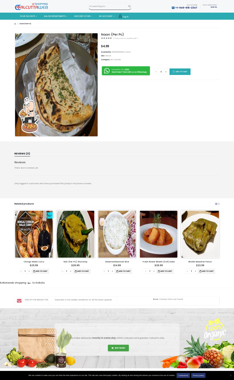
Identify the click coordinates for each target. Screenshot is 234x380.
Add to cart (181, 71)
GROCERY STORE (80, 16)
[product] (34, 234)
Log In (124, 16)
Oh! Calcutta (115, 59)
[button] (216, 203)
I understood (183, 375)
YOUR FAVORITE (25, 16)
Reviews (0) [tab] (22, 153)
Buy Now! (118, 339)
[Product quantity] (161, 71)
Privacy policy (198, 375)
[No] (230, 375)
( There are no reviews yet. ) (125, 38)
